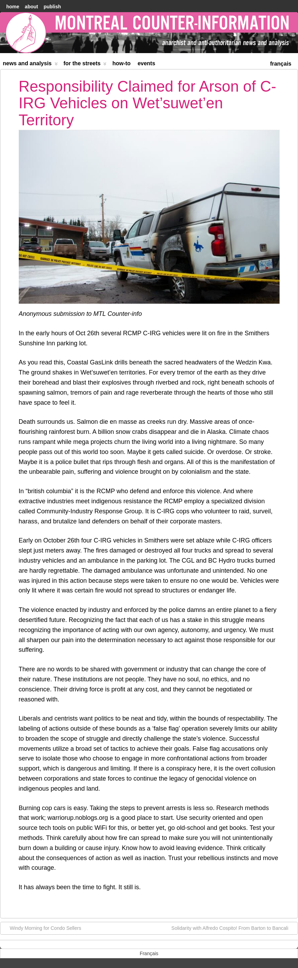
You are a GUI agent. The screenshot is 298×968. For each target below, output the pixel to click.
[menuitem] (280, 63)
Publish (52, 6)
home (12, 6)
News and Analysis (30, 64)
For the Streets (85, 64)
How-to (121, 63)
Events (146, 63)
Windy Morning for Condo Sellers (42, 928)
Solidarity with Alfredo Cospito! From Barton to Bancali (233, 928)
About (31, 6)
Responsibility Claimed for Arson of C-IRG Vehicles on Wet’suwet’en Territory (147, 103)
